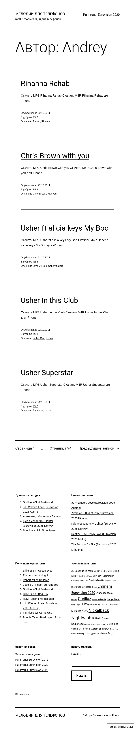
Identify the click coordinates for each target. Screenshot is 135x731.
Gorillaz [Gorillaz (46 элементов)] (84, 598)
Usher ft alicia (55, 266)
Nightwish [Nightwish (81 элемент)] (81, 617)
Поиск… (76, 654)
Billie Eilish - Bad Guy (35, 594)
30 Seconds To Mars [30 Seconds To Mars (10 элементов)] (82, 570)
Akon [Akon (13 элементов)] (97, 570)
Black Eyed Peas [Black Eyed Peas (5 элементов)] (85, 576)
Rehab (36, 121)
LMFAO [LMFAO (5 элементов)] (104, 605)
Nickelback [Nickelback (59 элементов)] (98, 610)
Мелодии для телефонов (40, 14)
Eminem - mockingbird (36, 575)
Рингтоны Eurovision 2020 (101, 15)
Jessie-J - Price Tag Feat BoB (40, 584)
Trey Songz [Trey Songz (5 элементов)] (80, 634)
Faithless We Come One (37, 612)
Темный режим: (120, 726)
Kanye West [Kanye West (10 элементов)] (113, 599)
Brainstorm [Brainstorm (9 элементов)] (108, 576)
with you (52, 193)
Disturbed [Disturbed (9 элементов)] (76, 587)
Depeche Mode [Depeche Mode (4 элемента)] (110, 581)
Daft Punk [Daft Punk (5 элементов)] (84, 581)
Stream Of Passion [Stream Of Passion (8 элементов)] (80, 629)
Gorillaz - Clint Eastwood (38, 502)
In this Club (39, 338)
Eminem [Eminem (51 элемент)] (104, 586)
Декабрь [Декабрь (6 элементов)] (95, 633)
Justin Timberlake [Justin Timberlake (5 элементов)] (99, 599)
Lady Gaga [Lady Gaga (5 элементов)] (75, 605)
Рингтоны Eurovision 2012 (31, 659)
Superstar (38, 410)
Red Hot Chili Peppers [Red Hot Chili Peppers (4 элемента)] (92, 624)
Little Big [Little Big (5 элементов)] (96, 605)
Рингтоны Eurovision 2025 (31, 670)
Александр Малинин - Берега (42, 516)
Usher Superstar (47, 372)
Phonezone (22, 694)
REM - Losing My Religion (38, 598)
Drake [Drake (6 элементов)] (94, 587)
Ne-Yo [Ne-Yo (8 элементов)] (85, 611)
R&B (35, 117)
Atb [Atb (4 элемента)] (102, 571)
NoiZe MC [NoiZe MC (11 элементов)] (97, 618)
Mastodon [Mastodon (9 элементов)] (112, 604)
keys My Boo (40, 266)
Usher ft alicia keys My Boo (65, 228)
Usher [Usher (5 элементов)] (88, 634)
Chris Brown (39, 193)
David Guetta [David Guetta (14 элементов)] (97, 580)
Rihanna (46, 121)
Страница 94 (60, 448)
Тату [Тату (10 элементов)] (110, 633)
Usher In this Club (49, 300)
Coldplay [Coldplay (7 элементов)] (75, 580)
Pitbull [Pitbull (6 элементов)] (106, 618)
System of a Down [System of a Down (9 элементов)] (99, 628)
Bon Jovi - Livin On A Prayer (39, 530)
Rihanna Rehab (45, 83)
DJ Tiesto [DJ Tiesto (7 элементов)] (86, 587)
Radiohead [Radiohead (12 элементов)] (77, 623)
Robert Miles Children (36, 580)
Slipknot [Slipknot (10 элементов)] (113, 624)
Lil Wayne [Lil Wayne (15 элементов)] (86, 604)
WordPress (112, 715)
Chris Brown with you (55, 155)
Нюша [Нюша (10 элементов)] (103, 633)
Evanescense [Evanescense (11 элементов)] (103, 592)
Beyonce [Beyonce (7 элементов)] (108, 571)
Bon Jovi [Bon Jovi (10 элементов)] (97, 575)
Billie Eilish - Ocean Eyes (37, 570)
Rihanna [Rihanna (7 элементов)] (104, 624)
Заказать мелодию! (28, 654)
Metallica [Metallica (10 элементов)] (76, 611)
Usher (50, 338)
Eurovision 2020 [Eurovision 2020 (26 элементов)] (83, 593)
